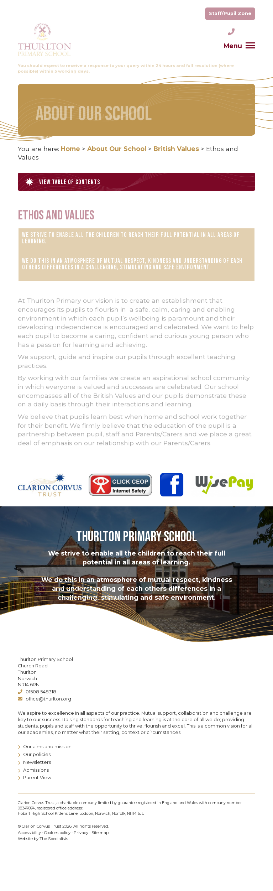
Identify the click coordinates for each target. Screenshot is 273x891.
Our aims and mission (45, 746)
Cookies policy (57, 832)
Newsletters (34, 762)
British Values (176, 148)
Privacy (81, 832)
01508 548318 (37, 691)
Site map (100, 832)
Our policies (34, 754)
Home (70, 148)
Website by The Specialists (43, 838)
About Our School (116, 148)
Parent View (34, 777)
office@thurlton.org (44, 699)
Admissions (33, 770)
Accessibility (29, 832)
